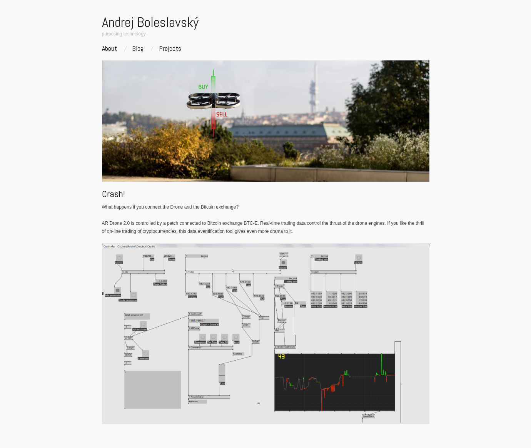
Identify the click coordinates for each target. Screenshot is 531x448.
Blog (138, 48)
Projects (170, 48)
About (109, 48)
